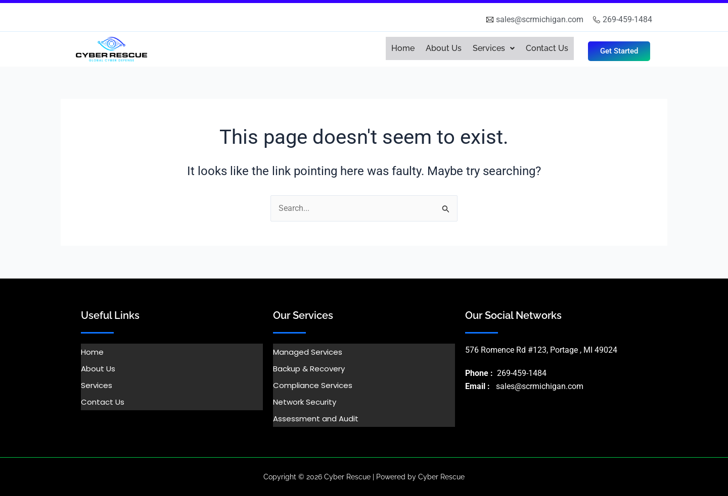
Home (403, 48)
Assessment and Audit (315, 418)
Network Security (304, 402)
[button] (493, 48)
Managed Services (307, 352)
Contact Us (547, 48)
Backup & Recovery (309, 368)
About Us (444, 48)
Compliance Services (312, 385)
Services (494, 48)
